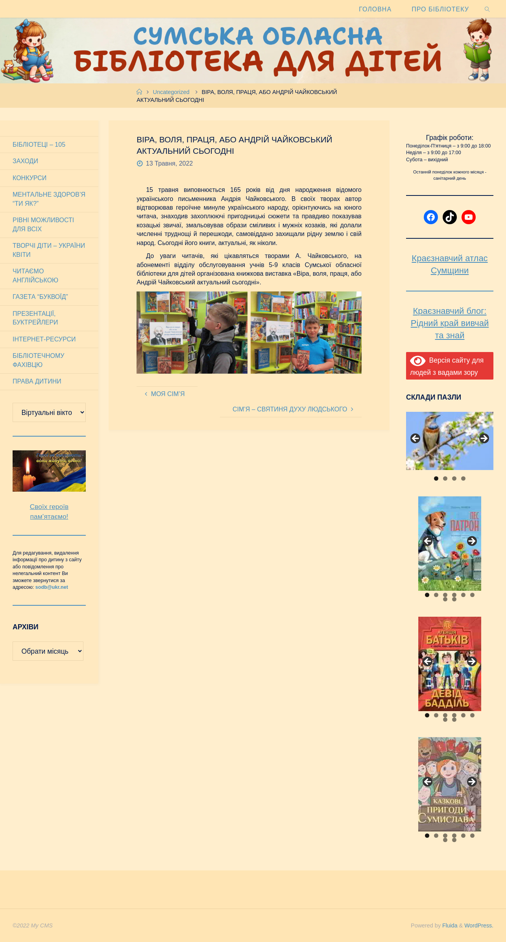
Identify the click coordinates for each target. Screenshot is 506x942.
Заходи (25, 161)
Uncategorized (171, 92)
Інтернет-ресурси (44, 339)
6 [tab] (472, 595)
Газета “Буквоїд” (40, 296)
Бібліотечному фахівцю (38, 360)
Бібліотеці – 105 (39, 144)
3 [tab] (454, 478)
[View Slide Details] (449, 441)
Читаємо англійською (35, 275)
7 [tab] (445, 599)
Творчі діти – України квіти (49, 250)
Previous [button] (416, 439)
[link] (487, 9)
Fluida (448, 925)
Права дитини (37, 381)
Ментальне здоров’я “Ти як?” (49, 198)
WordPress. (478, 925)
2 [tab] (445, 478)
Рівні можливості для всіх (43, 224)
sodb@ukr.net (51, 587)
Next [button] (483, 439)
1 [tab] (436, 478)
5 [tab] (463, 595)
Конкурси (29, 178)
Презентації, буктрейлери (35, 318)
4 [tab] (463, 478)
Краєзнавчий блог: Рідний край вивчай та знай (450, 323)
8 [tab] (454, 599)
